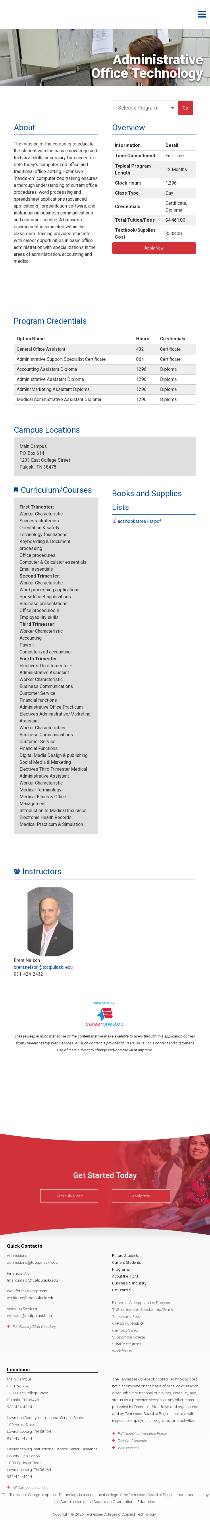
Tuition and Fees (126, 1316)
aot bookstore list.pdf (139, 521)
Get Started (121, 1290)
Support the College (128, 1337)
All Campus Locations (31, 1487)
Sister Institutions (126, 1344)
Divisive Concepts (132, 1440)
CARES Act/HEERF (128, 1323)
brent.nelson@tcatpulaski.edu (43, 967)
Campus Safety (125, 1330)
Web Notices (128, 1447)
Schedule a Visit (69, 1195)
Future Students (125, 1255)
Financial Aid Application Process (141, 1302)
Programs (121, 1269)
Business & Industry (129, 1283)
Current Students (126, 1262)
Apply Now (154, 248)
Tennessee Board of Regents (153, 1494)
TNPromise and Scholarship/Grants (143, 1309)
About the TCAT (125, 1276)
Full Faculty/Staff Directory (34, 1326)
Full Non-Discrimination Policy (142, 1433)
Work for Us (122, 1351)
